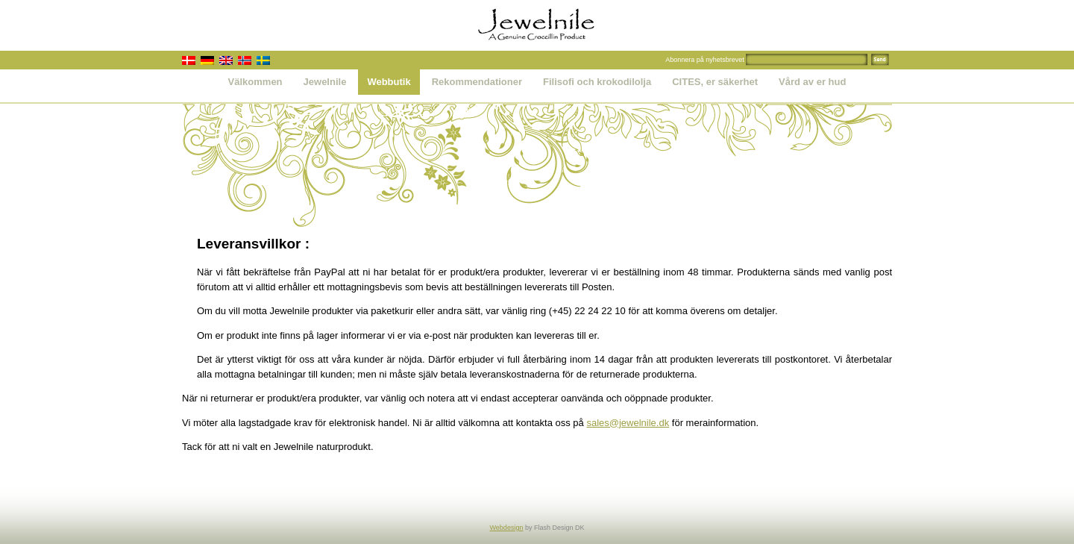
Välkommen (255, 81)
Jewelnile (325, 81)
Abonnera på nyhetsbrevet (704, 59)
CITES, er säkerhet (715, 81)
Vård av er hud (812, 81)
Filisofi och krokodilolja (597, 81)
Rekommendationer (477, 81)
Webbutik (388, 81)
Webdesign (507, 527)
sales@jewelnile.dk (627, 422)
